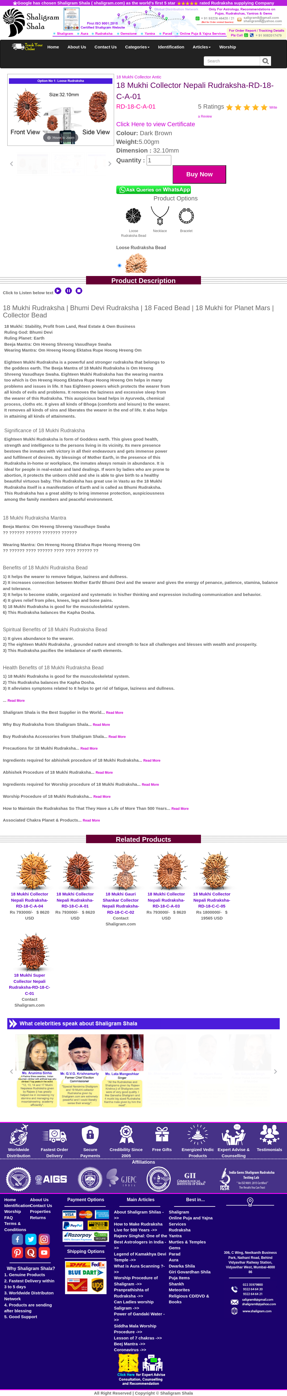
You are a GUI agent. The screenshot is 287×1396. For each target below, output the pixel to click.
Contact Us (105, 47)
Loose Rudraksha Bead (134, 220)
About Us (77, 47)
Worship (227, 47)
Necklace (160, 218)
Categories (137, 47)
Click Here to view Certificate (155, 124)
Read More (16, 701)
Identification (171, 47)
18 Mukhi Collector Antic (138, 76)
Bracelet (186, 218)
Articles (202, 47)
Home (53, 47)
